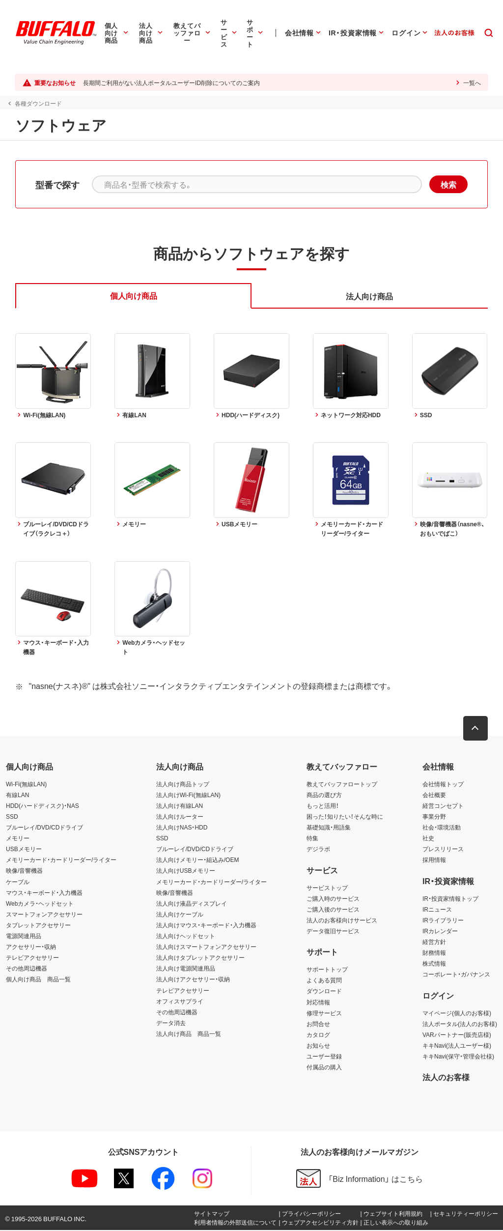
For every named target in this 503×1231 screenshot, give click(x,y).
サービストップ (327, 888)
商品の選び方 (324, 795)
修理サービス (324, 1013)
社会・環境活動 (441, 828)
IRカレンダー (440, 931)
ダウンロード (324, 991)
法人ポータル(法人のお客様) (459, 1024)
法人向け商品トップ (182, 784)
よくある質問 (324, 980)
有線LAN (17, 795)
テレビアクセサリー (32, 958)
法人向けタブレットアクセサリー (200, 958)
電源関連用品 (23, 936)
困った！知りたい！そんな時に (345, 816)
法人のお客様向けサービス (342, 920)
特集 (312, 838)
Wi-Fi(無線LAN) (26, 784)
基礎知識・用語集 (329, 828)
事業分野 (434, 816)
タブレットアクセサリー (38, 925)
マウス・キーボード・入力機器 (44, 892)
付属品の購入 (324, 1067)
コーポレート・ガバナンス (456, 975)
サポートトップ (327, 970)
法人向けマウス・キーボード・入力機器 (206, 925)
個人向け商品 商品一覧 (38, 979)
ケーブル (17, 882)
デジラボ (318, 849)
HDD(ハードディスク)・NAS (42, 806)
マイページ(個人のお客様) (456, 1013)
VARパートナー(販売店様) (456, 1035)
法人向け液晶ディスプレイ (191, 903)
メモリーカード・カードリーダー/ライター (61, 860)
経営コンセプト (443, 806)
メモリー (17, 838)
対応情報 (318, 1002)
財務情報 (434, 953)
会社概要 (434, 795)
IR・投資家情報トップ (450, 898)
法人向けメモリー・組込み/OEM (197, 860)
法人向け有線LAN (179, 806)
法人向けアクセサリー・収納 (193, 979)
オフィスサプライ (179, 1001)
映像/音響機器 (24, 871)
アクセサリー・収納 (31, 947)
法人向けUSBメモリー (186, 871)
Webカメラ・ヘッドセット (40, 903)
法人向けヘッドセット (185, 936)
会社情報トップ (443, 784)
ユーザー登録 (324, 1056)
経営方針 (434, 942)
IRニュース (437, 909)
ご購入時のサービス (333, 898)
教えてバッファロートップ (342, 784)
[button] (476, 728)
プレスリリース (443, 849)
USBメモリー (24, 849)
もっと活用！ (323, 806)
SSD (12, 816)
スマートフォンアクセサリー (44, 914)
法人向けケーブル (179, 914)
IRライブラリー (443, 920)
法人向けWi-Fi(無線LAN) (188, 795)
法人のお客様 (446, 1078)
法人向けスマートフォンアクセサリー (206, 947)
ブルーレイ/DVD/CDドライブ (44, 828)
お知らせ (318, 1045)
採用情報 (434, 860)
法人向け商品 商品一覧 (188, 1034)
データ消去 (171, 1023)
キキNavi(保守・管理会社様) (458, 1056)
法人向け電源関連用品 (185, 969)
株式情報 (434, 964)
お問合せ (318, 1024)
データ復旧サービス (333, 931)
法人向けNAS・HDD (182, 828)
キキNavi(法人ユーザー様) (456, 1045)
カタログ (318, 1035)
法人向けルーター (179, 816)
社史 (428, 838)
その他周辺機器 (26, 969)
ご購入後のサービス (333, 909)
